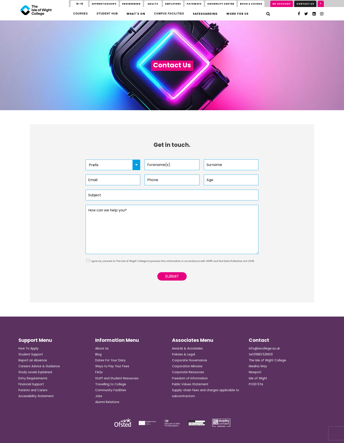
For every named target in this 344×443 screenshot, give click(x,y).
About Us (102, 348)
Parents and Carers (32, 390)
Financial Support (31, 384)
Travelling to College (110, 384)
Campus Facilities (169, 13)
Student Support (30, 354)
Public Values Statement (190, 384)
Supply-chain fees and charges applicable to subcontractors (205, 393)
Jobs (98, 396)
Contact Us (305, 3)
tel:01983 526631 (261, 354)
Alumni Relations (107, 402)
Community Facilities (110, 390)
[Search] (268, 14)
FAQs (99, 372)
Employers (173, 3)
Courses (80, 13)
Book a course (251, 3)
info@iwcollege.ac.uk (264, 348)
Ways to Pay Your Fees (112, 366)
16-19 (79, 3)
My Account (281, 3)
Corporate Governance (189, 360)
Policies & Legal (183, 354)
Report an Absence (32, 360)
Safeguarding (205, 14)
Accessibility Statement (36, 396)
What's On (136, 14)
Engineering (131, 3)
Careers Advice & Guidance (39, 366)
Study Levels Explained (35, 372)
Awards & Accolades (187, 348)
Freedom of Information (190, 378)
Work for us (237, 14)
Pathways (194, 3)
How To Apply (28, 348)
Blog (98, 354)
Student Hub (107, 13)
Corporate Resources (188, 372)
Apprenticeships (104, 3)
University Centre (220, 3)
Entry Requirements (32, 378)
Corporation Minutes (187, 366)
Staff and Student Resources (116, 378)
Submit (172, 276)
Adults (153, 3)
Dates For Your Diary (110, 360)
